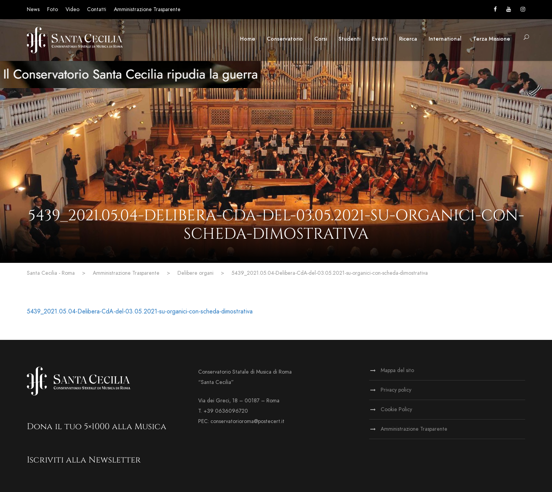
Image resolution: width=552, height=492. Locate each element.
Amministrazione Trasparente (147, 9)
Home (247, 39)
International (445, 39)
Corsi (320, 39)
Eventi (380, 39)
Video (72, 9)
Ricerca (408, 39)
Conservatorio (285, 39)
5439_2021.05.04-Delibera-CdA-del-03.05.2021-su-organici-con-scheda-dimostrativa (140, 311)
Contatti (96, 9)
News (33, 9)
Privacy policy (396, 390)
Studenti (349, 39)
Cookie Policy (396, 409)
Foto (52, 9)
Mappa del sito (397, 370)
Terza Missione (491, 39)
